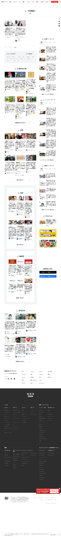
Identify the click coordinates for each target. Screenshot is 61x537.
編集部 (10, 264)
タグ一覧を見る (29, 53)
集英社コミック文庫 (8, 432)
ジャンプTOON (7, 424)
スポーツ (40, 371)
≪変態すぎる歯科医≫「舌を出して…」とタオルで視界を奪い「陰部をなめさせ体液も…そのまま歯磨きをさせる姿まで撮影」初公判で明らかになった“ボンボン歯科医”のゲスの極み (51, 144)
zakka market (41, 479)
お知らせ (49, 377)
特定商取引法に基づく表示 (52, 499)
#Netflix (23, 56)
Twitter (59, 19)
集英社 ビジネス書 (16, 456)
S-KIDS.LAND (32, 455)
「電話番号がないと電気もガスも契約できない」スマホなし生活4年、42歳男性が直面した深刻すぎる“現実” (31, 324)
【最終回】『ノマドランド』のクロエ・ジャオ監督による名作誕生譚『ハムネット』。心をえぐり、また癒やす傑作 (20, 166)
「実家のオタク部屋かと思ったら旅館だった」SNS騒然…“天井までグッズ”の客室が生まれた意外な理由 (31, 144)
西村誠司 (47, 225)
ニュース (19, 1)
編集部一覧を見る (20, 297)
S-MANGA (6, 426)
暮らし (31, 382)
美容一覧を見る (20, 244)
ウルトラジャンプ (16, 428)
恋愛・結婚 (50, 371)
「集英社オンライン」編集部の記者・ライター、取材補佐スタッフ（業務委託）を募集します (20, 269)
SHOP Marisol (41, 469)
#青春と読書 (8, 56)
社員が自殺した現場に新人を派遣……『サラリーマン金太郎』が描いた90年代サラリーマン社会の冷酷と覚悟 (51, 204)
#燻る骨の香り (28, 56)
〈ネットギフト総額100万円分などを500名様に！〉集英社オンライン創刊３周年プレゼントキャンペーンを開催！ (28, 269)
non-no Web (41, 412)
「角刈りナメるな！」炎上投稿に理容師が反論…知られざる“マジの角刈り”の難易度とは (12, 206)
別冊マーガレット (25, 414)
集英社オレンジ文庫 (25, 457)
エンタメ (33, 1)
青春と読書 (6, 463)
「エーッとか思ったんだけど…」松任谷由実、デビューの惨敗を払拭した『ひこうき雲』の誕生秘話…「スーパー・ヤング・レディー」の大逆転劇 (31, 84)
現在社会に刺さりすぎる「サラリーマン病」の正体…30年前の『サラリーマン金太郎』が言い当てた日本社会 (51, 183)
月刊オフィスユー (33, 414)
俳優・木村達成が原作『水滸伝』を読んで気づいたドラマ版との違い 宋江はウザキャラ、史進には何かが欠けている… (20, 326)
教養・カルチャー (7, 78)
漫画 (37, 1)
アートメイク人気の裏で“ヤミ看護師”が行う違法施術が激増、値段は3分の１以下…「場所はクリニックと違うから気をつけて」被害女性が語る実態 (28, 232)
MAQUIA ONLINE (42, 418)
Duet (48, 412)
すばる (6, 453)
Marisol (40, 424)
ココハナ (31, 412)
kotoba (14, 464)
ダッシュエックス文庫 (25, 461)
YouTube (59, 23)
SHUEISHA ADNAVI (51, 453)
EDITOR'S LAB (50, 455)
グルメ (40, 380)
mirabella (40, 475)
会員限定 (42, 1)
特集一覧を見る (20, 179)
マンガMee (23, 420)
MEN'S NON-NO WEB (42, 438)
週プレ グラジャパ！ (51, 416)
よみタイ (14, 462)
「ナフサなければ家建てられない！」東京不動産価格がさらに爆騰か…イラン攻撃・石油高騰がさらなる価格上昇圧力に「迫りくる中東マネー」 (20, 85)
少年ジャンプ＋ (7, 418)
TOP (5, 47)
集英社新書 (15, 458)
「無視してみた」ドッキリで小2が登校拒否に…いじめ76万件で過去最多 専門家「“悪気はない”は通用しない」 (31, 348)
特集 (23, 1)
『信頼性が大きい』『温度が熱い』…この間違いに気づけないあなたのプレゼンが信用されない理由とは (10, 31)
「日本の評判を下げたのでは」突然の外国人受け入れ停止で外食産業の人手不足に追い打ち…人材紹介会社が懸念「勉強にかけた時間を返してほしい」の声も (20, 349)
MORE (40, 414)
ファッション (41, 382)
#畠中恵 (33, 56)
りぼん (23, 410)
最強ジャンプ (7, 416)
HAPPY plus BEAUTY (42, 473)
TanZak (23, 465)
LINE (59, 26)
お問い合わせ (42, 499)
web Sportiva (50, 418)
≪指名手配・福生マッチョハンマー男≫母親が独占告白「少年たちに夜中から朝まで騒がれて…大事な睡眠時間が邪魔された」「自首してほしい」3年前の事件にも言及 (51, 134)
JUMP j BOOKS (24, 463)
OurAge (40, 428)
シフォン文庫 (24, 459)
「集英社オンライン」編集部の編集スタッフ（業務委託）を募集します (12, 286)
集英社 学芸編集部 (16, 454)
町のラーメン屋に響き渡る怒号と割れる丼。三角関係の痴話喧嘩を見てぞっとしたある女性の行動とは (28, 288)
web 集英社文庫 (7, 461)
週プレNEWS (50, 414)
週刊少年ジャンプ (7, 410)
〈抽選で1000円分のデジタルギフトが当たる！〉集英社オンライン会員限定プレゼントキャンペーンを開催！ (12, 269)
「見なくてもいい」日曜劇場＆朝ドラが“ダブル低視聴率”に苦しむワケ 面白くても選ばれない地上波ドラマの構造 (20, 145)
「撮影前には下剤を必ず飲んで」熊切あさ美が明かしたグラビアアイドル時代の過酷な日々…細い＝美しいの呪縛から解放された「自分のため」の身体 (28, 208)
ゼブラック (6, 420)
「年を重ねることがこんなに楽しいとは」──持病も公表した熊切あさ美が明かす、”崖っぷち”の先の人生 (20, 207)
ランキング (14, 1)
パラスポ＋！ (50, 420)
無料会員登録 (54, 1)
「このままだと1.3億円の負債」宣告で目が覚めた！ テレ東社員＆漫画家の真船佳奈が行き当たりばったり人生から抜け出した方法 (10, 325)
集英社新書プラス (16, 460)
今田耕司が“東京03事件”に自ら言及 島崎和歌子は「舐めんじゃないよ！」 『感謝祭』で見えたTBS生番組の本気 (31, 166)
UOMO (40, 440)
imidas (14, 468)
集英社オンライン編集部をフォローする (48, 272)
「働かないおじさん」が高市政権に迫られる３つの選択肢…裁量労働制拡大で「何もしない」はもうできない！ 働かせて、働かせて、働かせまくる (31, 109)
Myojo (49, 410)
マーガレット (24, 412)
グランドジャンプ (16, 426)
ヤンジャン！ (15, 416)
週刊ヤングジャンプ (16, 410)
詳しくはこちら (53, 534)
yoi (39, 442)
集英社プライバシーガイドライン (44, 497)
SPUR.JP (40, 420)
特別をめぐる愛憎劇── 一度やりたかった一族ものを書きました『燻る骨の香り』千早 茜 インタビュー (10, 348)
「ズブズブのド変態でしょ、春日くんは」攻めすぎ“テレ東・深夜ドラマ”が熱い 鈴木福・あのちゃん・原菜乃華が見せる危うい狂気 (10, 167)
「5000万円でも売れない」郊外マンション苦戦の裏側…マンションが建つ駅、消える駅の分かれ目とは (10, 108)
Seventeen (41, 410)
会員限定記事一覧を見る (20, 122)
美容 (17, 225)
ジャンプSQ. (7, 412)
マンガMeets (24, 422)
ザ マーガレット (24, 416)
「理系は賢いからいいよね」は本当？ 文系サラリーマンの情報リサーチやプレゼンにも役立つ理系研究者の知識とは (20, 32)
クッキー (31, 410)
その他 (46, 1)
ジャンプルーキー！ (8, 422)
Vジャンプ (6, 414)
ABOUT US (36, 497)
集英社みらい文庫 (33, 453)
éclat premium (41, 471)
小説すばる (6, 455)
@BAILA (40, 416)
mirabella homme (42, 477)
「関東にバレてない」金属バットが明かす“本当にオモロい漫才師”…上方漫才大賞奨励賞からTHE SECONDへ (10, 145)
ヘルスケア (41, 374)
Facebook (59, 21)
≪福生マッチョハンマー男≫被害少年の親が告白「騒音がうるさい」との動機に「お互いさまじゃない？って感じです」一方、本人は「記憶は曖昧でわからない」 (51, 112)
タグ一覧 (10, 47)
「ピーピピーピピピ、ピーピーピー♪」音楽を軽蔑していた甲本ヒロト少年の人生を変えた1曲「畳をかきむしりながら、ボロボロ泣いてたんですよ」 (20, 109)
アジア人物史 (7, 465)
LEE (40, 422)
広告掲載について (53, 497)
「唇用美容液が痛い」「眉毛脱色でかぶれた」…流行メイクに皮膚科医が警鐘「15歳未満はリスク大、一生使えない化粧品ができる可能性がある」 (20, 232)
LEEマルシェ (41, 467)
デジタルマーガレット (25, 418)
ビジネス (28, 1)
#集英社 (19, 56)
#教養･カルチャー (14, 56)
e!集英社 (14, 466)
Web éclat (41, 426)
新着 (10, 1)
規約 (46, 499)
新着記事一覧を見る (20, 361)
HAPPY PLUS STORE (42, 461)
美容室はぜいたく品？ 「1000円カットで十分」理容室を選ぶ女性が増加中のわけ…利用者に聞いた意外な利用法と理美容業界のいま (12, 232)
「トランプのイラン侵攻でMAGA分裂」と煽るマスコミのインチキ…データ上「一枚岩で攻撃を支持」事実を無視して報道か (10, 84)
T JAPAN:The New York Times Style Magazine (42, 432)
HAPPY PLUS (41, 436)
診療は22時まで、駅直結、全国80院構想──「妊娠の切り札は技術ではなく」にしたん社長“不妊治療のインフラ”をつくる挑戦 (51, 221)
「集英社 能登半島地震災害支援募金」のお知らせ (20, 286)
